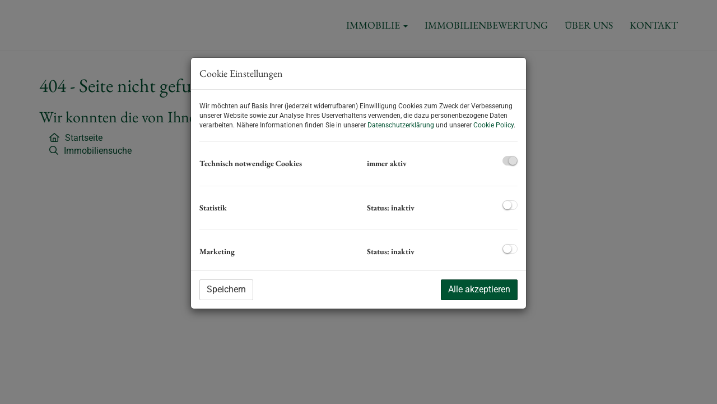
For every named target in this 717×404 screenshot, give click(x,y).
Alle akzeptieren (479, 289)
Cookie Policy (493, 125)
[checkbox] (510, 161)
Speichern (226, 289)
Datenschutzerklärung (400, 125)
